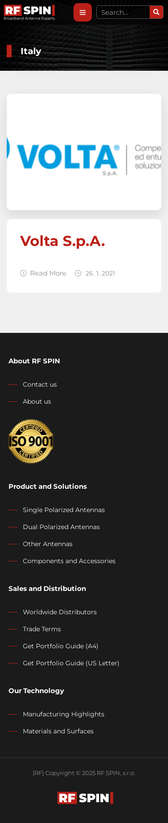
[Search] (156, 12)
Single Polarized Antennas (64, 510)
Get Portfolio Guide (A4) (61, 646)
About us (37, 401)
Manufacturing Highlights (63, 714)
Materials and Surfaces (58, 731)
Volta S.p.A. (62, 241)
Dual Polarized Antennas (61, 527)
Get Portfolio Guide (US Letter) (71, 663)
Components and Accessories (69, 561)
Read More (43, 273)
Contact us (40, 384)
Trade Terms (42, 629)
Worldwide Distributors (60, 612)
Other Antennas (48, 544)
